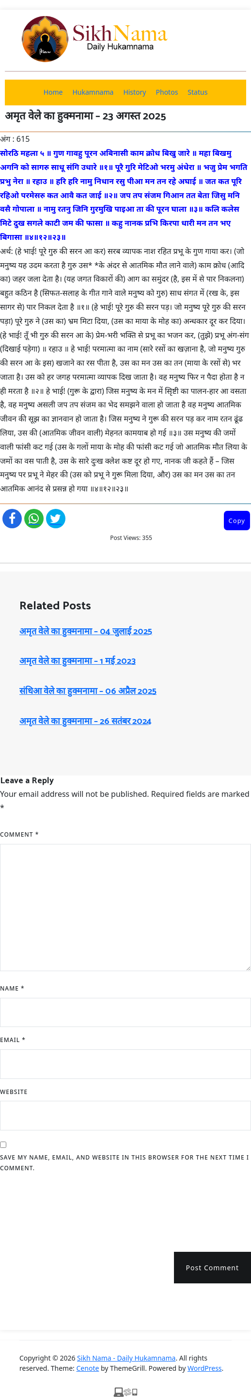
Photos (167, 92)
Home (53, 92)
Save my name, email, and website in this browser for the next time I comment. (124, 1162)
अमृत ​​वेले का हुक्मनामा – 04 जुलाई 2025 (85, 631)
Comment (19, 834)
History (134, 92)
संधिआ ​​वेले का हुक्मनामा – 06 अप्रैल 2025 (88, 691)
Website (14, 1092)
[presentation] (73, 1209)
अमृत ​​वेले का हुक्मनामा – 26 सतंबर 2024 (85, 721)
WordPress (205, 1368)
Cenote (88, 1368)
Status (197, 92)
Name (12, 988)
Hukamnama (92, 92)
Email (13, 1040)
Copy (237, 520)
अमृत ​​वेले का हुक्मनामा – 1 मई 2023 (77, 661)
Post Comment (212, 1267)
